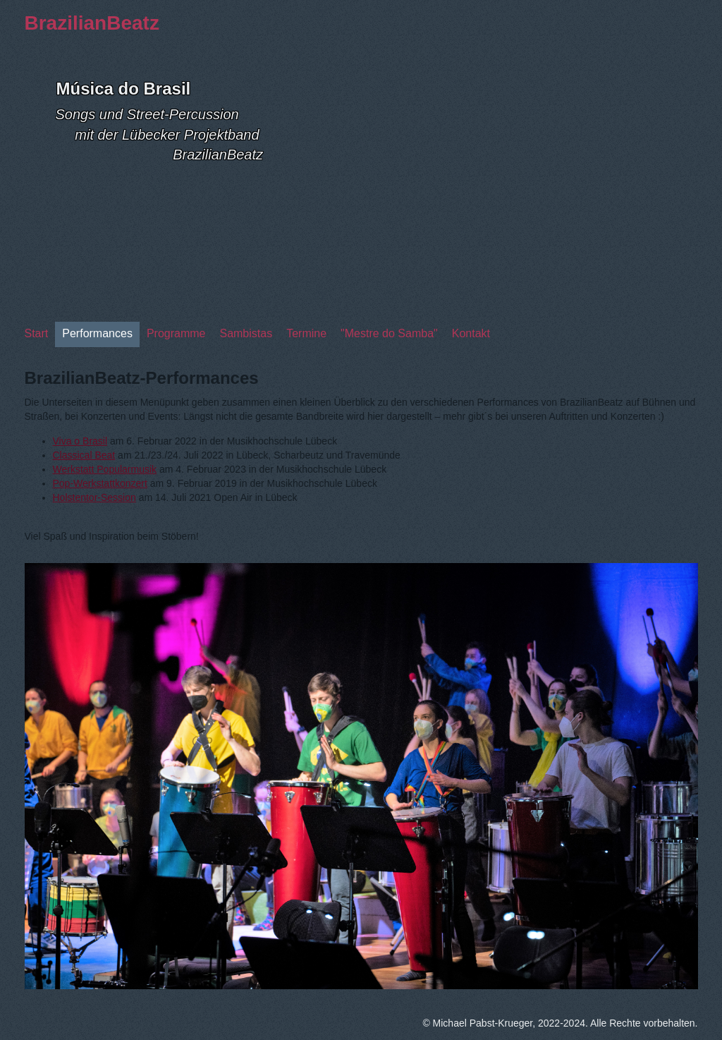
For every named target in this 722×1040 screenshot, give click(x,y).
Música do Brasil (123, 88)
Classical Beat (84, 455)
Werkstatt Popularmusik (105, 469)
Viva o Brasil (80, 441)
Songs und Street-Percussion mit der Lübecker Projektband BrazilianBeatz (160, 134)
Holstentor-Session (94, 497)
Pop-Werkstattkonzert (100, 483)
